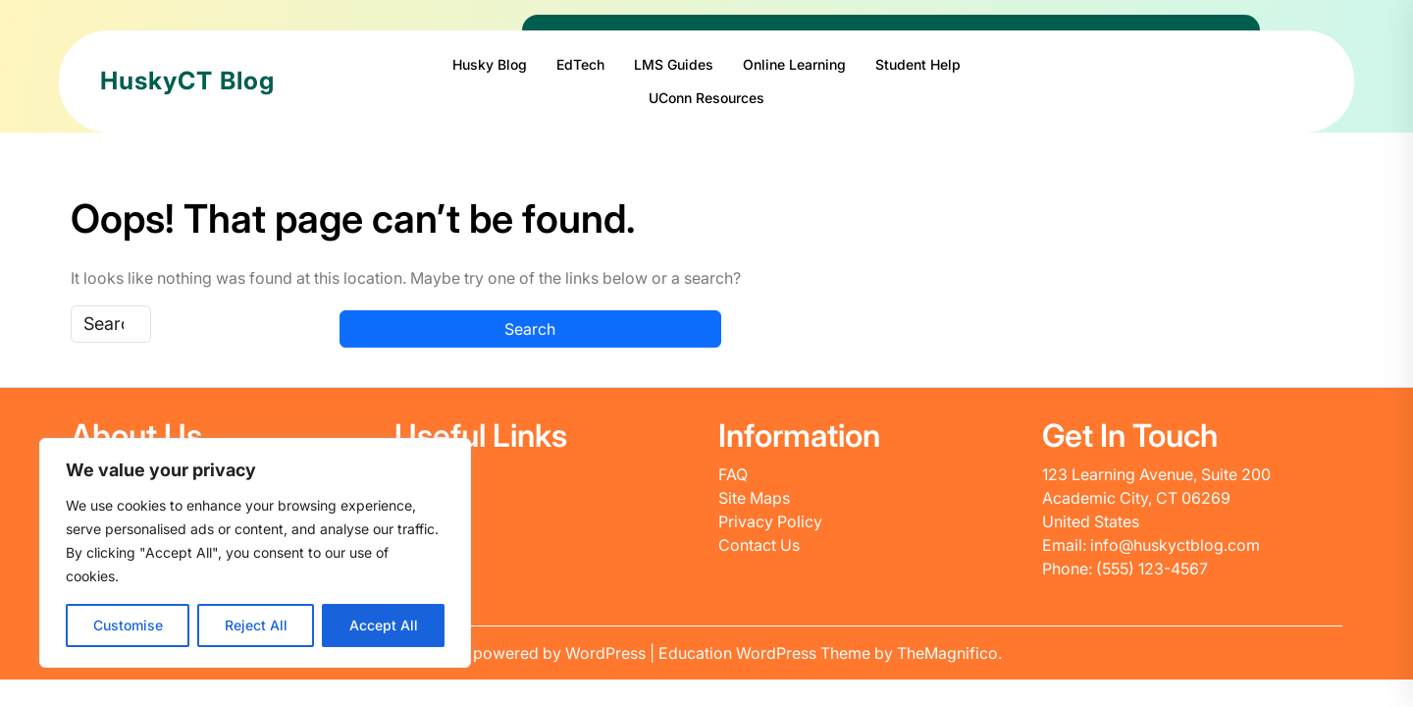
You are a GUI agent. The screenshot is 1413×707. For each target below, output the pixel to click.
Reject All (256, 625)
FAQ (733, 474)
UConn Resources (706, 97)
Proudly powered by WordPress (531, 653)
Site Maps (754, 498)
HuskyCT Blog (187, 80)
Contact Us (759, 545)
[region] (255, 553)
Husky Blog (489, 64)
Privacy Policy (770, 521)
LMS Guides (673, 64)
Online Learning (794, 64)
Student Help (918, 64)
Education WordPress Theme (766, 653)
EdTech (580, 64)
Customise (128, 625)
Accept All (383, 625)
